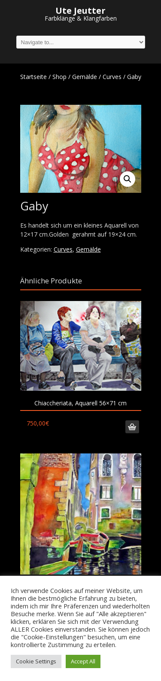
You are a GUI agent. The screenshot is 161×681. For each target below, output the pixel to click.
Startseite (33, 77)
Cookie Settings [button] (36, 661)
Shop (59, 77)
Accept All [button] (83, 661)
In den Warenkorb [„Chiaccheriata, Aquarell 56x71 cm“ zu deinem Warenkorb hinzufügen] (132, 426)
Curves (112, 77)
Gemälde (84, 77)
